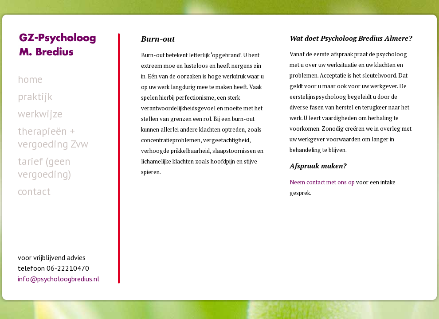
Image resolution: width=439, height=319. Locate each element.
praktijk (35, 96)
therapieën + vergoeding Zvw (53, 137)
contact (34, 191)
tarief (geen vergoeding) (44, 167)
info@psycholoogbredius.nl (58, 278)
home (30, 79)
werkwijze (40, 113)
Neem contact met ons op (322, 182)
